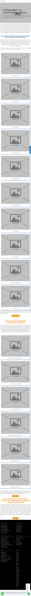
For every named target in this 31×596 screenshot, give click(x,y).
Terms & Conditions (13, 593)
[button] (15, 316)
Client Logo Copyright (25, 592)
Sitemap (23, 593)
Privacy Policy (19, 593)
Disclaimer (7, 593)
